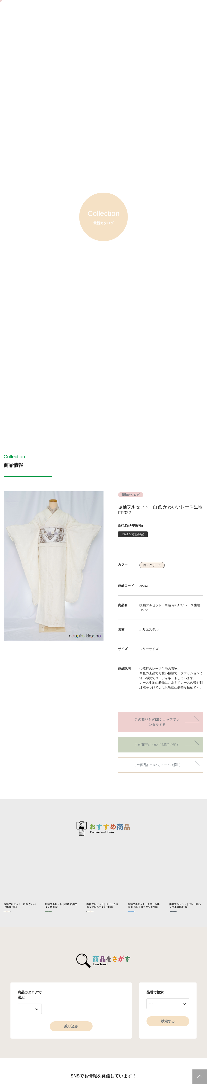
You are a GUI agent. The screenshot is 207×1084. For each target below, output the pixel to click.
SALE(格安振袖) (130, 526)
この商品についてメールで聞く (157, 765)
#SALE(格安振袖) (133, 534)
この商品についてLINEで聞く (157, 745)
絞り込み (71, 1026)
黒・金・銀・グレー (173, 911)
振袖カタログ (130, 494)
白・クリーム (152, 565)
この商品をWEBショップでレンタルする (157, 722)
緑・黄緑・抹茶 (48, 911)
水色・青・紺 (131, 911)
